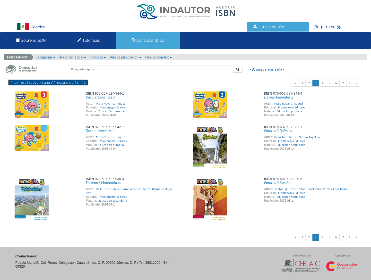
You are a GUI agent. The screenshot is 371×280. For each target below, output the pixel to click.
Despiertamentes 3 (100, 97)
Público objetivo (158, 57)
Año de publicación (125, 57)
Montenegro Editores (113, 107)
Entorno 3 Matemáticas (103, 183)
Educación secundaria (291, 145)
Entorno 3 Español (278, 183)
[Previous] (295, 83)
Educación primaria (111, 111)
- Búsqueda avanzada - (267, 69)
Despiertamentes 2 (278, 97)
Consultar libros (147, 40)
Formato (98, 57)
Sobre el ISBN (31, 40)
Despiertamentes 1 (100, 131)
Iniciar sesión (272, 26)
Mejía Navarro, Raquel (110, 103)
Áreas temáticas (72, 57)
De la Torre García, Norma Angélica (297, 137)
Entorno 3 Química (278, 131)
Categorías (45, 57)
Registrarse (325, 26)
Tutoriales (88, 40)
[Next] (356, 83)
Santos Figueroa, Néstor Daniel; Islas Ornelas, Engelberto (310, 189)
